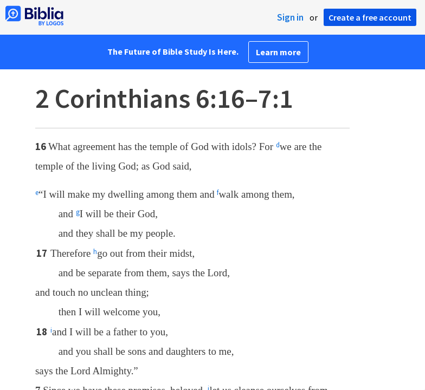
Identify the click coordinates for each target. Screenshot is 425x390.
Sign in (290, 17)
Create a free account (370, 17)
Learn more (278, 52)
